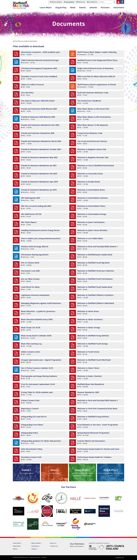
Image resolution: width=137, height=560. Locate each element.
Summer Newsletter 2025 (88, 392)
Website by (120, 557)
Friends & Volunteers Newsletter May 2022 (39, 157)
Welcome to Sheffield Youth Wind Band (94, 360)
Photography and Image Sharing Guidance (39, 376)
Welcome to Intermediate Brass (91, 190)
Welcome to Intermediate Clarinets (92, 198)
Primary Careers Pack (30, 400)
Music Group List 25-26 (30, 327)
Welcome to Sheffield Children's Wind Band (95, 303)
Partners (105, 7)
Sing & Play (60, 7)
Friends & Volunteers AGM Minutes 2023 (38, 117)
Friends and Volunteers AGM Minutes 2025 (39, 109)
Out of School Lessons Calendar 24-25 (37, 368)
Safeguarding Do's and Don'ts (34, 416)
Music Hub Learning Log (31, 344)
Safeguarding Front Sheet (32, 425)
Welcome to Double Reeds (88, 182)
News (72, 7)
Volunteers (118, 7)
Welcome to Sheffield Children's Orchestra (95, 295)
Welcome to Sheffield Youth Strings (92, 344)
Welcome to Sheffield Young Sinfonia (93, 335)
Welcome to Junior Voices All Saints (92, 230)
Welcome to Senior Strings (88, 327)
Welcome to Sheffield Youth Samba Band (94, 287)
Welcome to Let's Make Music (90, 238)
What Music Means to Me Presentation (94, 117)
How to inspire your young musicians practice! (40, 238)
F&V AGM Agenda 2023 (30, 198)
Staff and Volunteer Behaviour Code (92, 92)
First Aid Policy (27, 92)
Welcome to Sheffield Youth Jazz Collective (95, 271)
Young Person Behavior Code (89, 133)
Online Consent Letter (30, 352)
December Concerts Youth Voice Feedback (39, 76)
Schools (93, 7)
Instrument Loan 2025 (30, 271)
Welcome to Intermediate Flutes (91, 206)
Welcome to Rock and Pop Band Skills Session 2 (97, 400)
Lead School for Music (30, 287)
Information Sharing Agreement (35, 254)
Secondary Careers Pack (31, 457)
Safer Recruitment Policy (31, 449)
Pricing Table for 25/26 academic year (37, 392)
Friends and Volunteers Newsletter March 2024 (41, 141)
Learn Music (46, 7)
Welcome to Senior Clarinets (89, 376)
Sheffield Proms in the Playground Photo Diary (97, 60)
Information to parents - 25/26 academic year (40, 52)
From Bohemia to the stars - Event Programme (97, 425)
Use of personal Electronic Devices (92, 141)
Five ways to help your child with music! (38, 101)
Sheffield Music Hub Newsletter (90, 384)
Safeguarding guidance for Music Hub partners (41, 441)
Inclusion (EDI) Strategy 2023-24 (34, 246)
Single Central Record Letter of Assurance (95, 68)
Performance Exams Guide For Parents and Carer (98, 449)
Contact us (53, 546)
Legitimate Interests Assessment (35, 295)
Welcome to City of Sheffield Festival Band (95, 165)
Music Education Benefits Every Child (36, 319)
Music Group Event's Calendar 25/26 (36, 335)
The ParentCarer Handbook (89, 101)
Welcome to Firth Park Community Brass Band (97, 408)
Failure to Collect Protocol (32, 84)
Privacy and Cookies (34, 557)
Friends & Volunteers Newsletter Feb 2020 (39, 173)
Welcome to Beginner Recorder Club (92, 157)
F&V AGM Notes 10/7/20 (31, 214)
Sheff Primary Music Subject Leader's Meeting (97, 52)
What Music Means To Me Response (92, 125)
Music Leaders (57, 2)
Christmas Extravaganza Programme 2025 (39, 68)
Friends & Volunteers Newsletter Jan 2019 (39, 190)
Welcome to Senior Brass (88, 311)
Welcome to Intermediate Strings (91, 214)
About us (53, 543)
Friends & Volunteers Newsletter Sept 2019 (39, 182)
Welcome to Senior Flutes (88, 368)
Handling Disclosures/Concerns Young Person (40, 230)
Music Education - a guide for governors (38, 311)
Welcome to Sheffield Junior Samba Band (94, 254)
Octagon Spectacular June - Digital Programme (41, 360)
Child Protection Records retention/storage (40, 60)
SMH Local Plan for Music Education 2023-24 (96, 76)
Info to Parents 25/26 (30, 263)
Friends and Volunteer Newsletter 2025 (37, 133)
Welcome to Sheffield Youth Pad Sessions (95, 279)
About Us (81, 2)
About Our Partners (76, 546)
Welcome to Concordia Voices (90, 173)
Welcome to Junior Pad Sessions (91, 222)
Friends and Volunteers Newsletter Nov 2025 (40, 125)
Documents (70, 2)
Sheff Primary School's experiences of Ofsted (96, 84)
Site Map (44, 557)
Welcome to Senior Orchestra (90, 319)
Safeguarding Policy (29, 433)
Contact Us (93, 2)
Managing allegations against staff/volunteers (41, 303)
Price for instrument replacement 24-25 (38, 384)
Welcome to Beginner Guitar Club (91, 149)
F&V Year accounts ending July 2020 (36, 206)
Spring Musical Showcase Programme (93, 433)
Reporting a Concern (30, 408)
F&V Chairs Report (29, 222)
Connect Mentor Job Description (91, 441)
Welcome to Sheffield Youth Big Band (93, 263)
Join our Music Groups (30, 279)
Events (82, 7)
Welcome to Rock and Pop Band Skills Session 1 (97, 246)
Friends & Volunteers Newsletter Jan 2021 (39, 165)
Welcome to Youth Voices (88, 352)
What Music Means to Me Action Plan (93, 109)
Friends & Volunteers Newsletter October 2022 (41, 149)
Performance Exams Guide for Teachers (94, 457)
